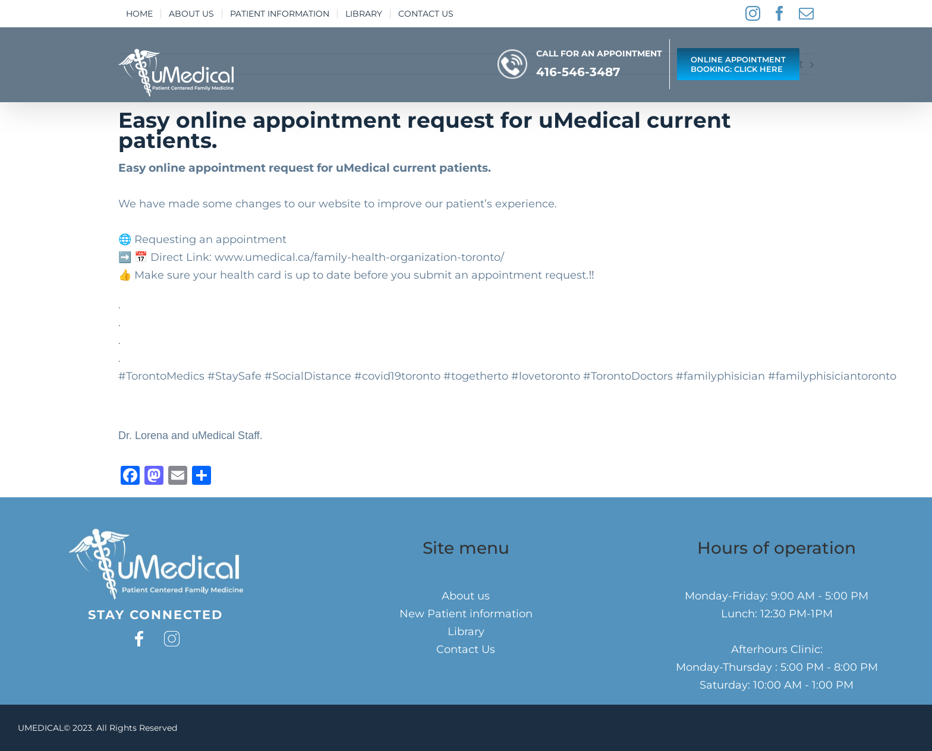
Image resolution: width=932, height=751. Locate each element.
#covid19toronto (397, 376)
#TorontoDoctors (628, 376)
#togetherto (475, 376)
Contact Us (465, 649)
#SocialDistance (308, 376)
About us (466, 595)
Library (466, 631)
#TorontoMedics (161, 376)
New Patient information (466, 613)
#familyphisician (720, 376)
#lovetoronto (545, 376)
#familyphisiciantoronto (832, 376)
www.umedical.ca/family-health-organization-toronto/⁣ (359, 257)
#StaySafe (234, 376)
